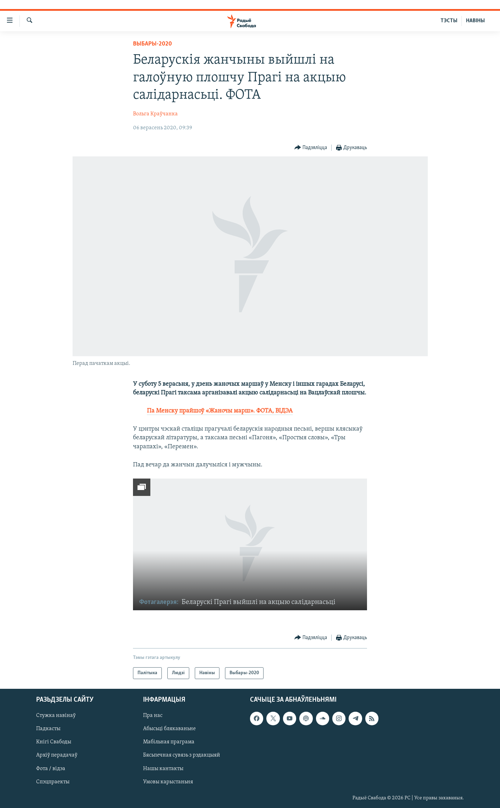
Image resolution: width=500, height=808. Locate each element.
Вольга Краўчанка (155, 114)
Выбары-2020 (152, 44)
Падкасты (48, 729)
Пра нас (152, 715)
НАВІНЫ (475, 21)
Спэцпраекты (52, 782)
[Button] (310, 148)
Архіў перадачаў (56, 755)
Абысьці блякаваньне (169, 729)
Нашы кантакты (163, 769)
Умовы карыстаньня (168, 782)
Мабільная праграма (168, 742)
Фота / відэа (50, 769)
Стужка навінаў (56, 715)
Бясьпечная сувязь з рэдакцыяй (181, 755)
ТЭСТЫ (449, 21)
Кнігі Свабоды (53, 742)
